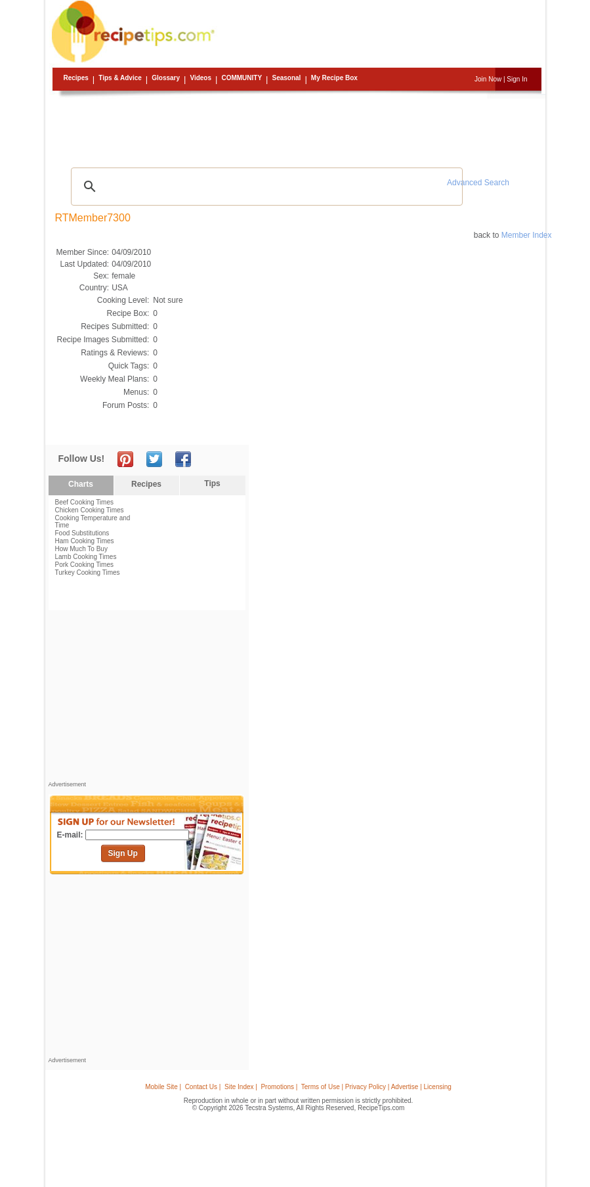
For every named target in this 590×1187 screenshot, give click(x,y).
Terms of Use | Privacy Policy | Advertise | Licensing (376, 1086)
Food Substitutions (82, 533)
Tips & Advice (120, 77)
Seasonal (286, 77)
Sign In (517, 79)
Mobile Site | (163, 1086)
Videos (200, 77)
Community (241, 77)
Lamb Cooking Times (86, 556)
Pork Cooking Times (84, 564)
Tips (212, 483)
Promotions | (279, 1086)
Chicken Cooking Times (89, 510)
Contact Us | (203, 1086)
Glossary (166, 77)
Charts (80, 484)
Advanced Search (478, 182)
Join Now (487, 79)
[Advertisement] (297, 128)
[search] (265, 186)
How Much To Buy (81, 548)
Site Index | (240, 1086)
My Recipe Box (334, 77)
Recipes (76, 77)
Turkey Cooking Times (87, 572)
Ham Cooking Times (84, 541)
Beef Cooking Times (84, 502)
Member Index (526, 235)
